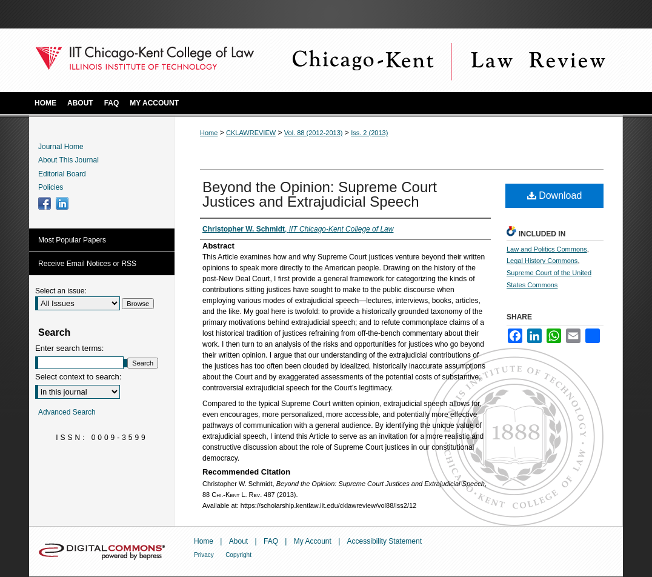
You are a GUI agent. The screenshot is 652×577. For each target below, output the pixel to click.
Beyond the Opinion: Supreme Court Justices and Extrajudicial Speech (319, 194)
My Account (312, 541)
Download (554, 195)
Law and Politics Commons (547, 249)
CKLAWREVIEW (251, 132)
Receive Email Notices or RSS (87, 263)
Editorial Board (62, 174)
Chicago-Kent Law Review (447, 60)
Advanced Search (67, 412)
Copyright (238, 555)
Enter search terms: (69, 348)
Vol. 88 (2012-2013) (313, 132)
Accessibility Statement (384, 541)
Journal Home (61, 146)
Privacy (204, 555)
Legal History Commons (542, 260)
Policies (50, 187)
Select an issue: (61, 291)
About (238, 541)
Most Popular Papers (72, 240)
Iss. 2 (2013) (369, 132)
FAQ (271, 541)
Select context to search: (78, 376)
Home (209, 132)
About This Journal (68, 160)
